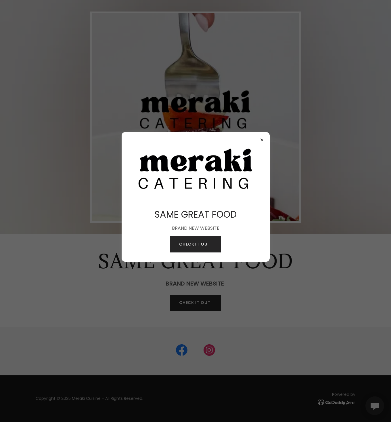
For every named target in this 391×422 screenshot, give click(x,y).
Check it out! (195, 244)
